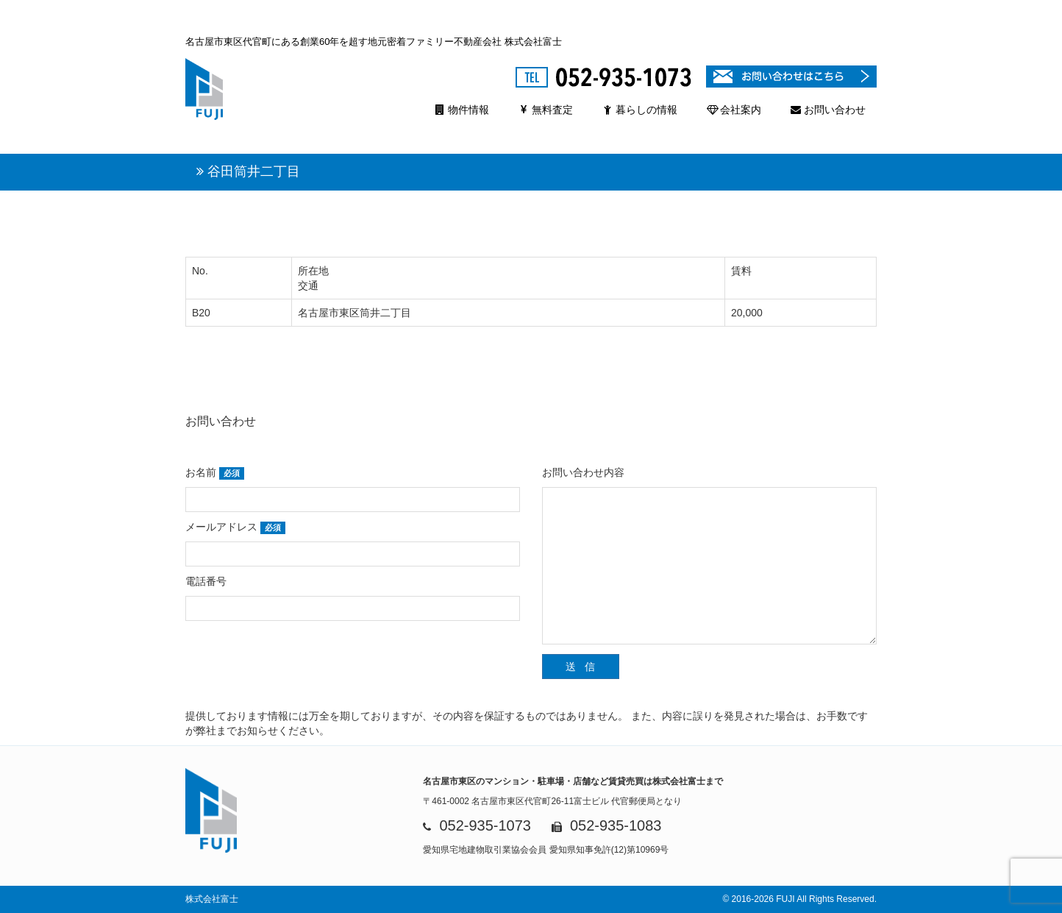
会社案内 (734, 110)
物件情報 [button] (462, 110)
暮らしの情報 (639, 110)
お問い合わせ (828, 110)
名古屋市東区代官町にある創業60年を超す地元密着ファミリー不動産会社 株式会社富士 (373, 41)
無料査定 (545, 110)
